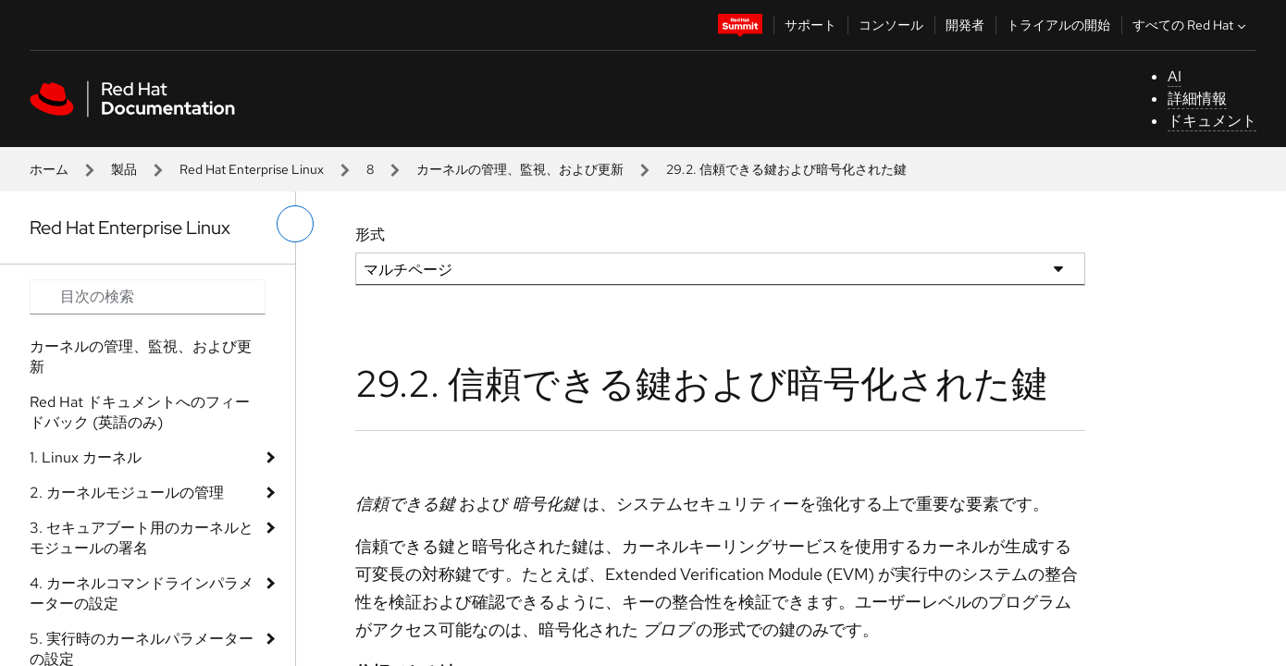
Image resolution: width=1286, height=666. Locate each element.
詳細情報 (1197, 98)
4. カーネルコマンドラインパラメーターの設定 (141, 593)
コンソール (891, 25)
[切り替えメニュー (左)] (295, 223)
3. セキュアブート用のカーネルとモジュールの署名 (141, 538)
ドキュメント (1212, 120)
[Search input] (148, 296)
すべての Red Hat (1191, 25)
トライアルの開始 (1058, 25)
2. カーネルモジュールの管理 (127, 492)
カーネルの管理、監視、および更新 (520, 169)
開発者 (965, 25)
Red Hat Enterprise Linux (251, 169)
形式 (370, 234)
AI (1174, 76)
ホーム (49, 169)
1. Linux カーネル (86, 457)
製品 (124, 169)
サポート (810, 25)
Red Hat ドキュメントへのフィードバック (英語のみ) (140, 412)
